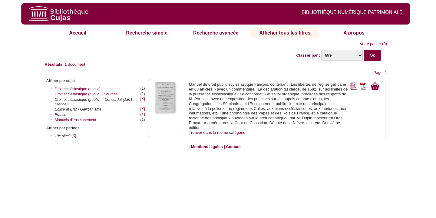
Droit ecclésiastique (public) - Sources (86, 94)
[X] (142, 99)
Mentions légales (207, 146)
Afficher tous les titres (284, 32)
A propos (354, 32)
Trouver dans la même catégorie (217, 132)
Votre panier (370, 43)
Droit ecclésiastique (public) (78, 89)
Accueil (77, 32)
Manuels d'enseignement (75, 120)
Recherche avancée (215, 32)
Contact (233, 146)
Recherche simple (146, 32)
